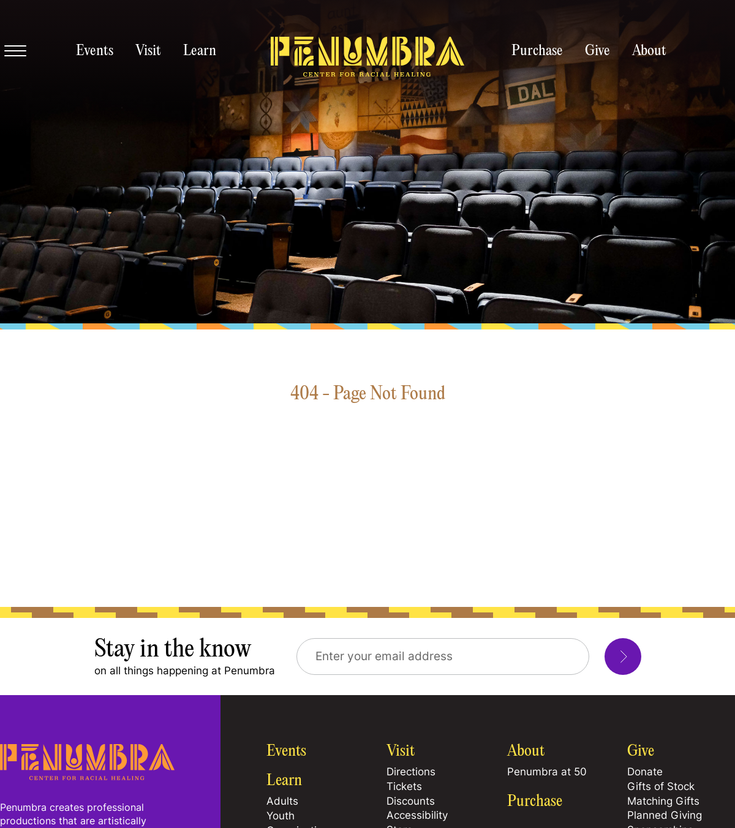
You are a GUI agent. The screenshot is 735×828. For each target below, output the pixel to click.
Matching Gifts (663, 801)
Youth (280, 816)
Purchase (537, 51)
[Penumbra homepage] (367, 57)
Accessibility (417, 815)
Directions (410, 772)
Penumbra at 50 (547, 772)
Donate (645, 772)
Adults (282, 801)
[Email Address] (442, 656)
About (649, 51)
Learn (199, 51)
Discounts (410, 801)
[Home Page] (87, 777)
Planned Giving (664, 815)
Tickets (404, 786)
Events (94, 51)
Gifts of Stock (661, 786)
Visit (148, 51)
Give (597, 51)
